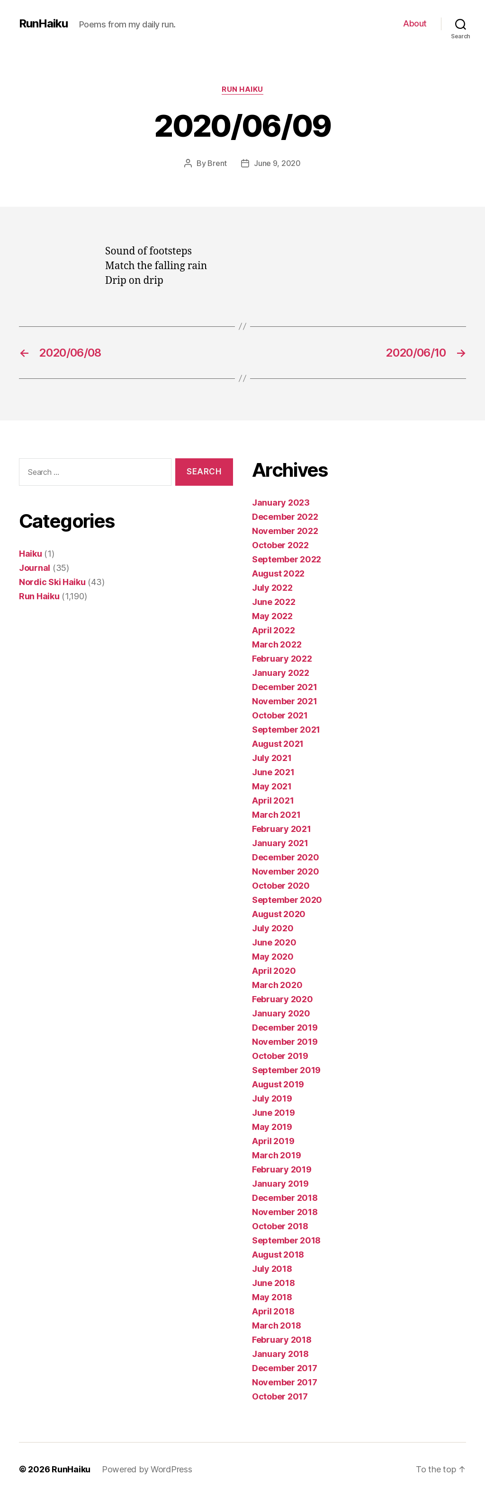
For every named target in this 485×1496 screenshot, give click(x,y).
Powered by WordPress (147, 1469)
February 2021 (281, 829)
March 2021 (276, 815)
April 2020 (274, 971)
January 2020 (281, 1013)
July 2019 (272, 1098)
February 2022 (282, 659)
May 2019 (272, 1127)
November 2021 (284, 701)
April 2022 (273, 630)
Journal (34, 568)
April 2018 (273, 1311)
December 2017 (284, 1368)
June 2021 (273, 772)
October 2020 (281, 886)
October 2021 (280, 715)
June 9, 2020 (277, 163)
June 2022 (274, 602)
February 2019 (282, 1169)
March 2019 (276, 1155)
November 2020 (285, 871)
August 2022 (278, 573)
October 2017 (280, 1396)
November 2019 (285, 1042)
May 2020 (273, 957)
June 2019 (273, 1113)
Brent (217, 163)
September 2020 (287, 900)
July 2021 (272, 758)
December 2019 (285, 1027)
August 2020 (278, 914)
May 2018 (272, 1297)
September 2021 (286, 730)
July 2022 (272, 588)
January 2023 (281, 502)
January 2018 (280, 1354)
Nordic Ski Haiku (52, 582)
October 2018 (280, 1226)
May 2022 (272, 616)
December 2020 (285, 857)
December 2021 (284, 687)
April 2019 (273, 1141)
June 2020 (274, 942)
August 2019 (278, 1084)
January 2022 (280, 673)
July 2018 (272, 1269)
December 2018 (285, 1198)
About (415, 23)
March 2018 (276, 1325)
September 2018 (286, 1240)
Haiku (30, 554)
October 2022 (280, 545)
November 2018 (285, 1212)
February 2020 (282, 999)
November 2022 (285, 531)
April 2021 (273, 800)
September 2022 (286, 559)
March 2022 (276, 644)
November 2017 (284, 1382)
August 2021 (278, 744)
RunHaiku (43, 23)
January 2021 (280, 843)
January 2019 (280, 1184)
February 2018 (282, 1340)
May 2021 (272, 786)
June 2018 (273, 1283)
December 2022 (285, 517)
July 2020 (273, 928)
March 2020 (277, 985)
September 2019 (286, 1070)
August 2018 (278, 1255)
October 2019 (280, 1056)
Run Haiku (242, 89)
